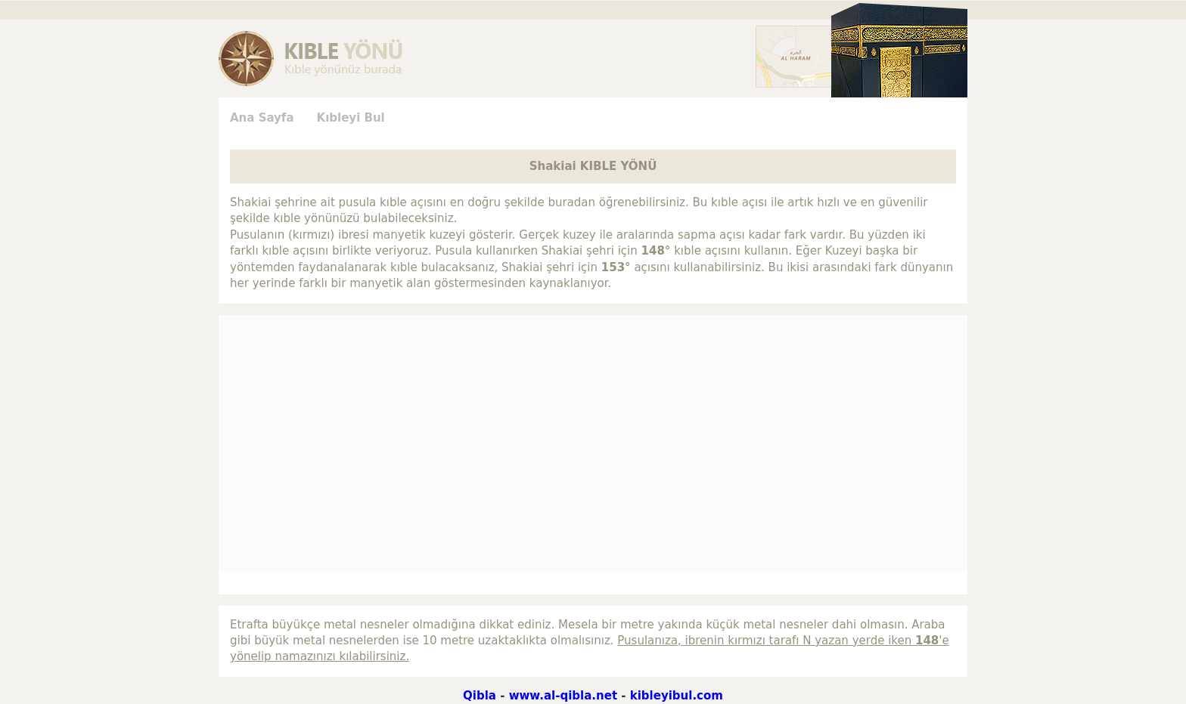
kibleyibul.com (676, 695)
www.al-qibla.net (563, 695)
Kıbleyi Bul (351, 118)
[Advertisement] (146, 259)
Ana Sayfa (262, 118)
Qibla (479, 695)
